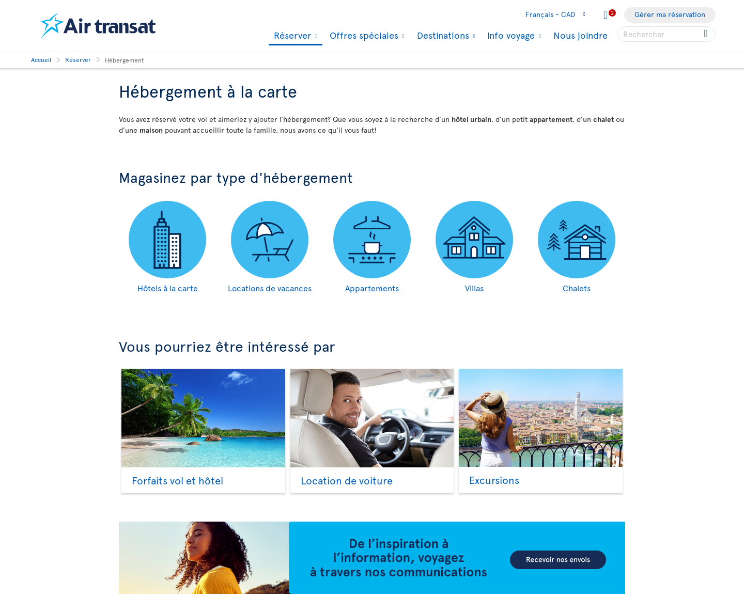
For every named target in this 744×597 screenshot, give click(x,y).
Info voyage (509, 35)
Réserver (291, 35)
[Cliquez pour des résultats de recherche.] (707, 34)
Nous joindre (580, 34)
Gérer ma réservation (669, 14)
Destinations (442, 35)
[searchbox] (666, 34)
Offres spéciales (362, 35)
